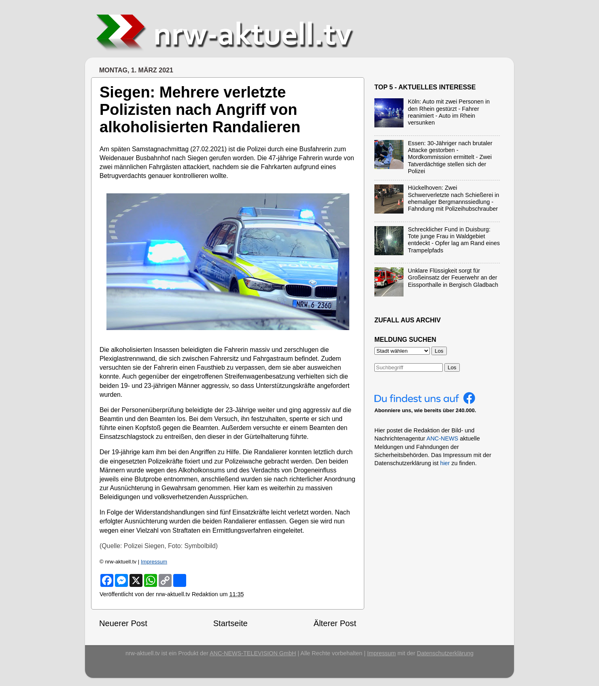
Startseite (230, 623)
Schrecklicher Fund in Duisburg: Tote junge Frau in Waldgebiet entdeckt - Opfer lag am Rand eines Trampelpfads (454, 240)
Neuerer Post (123, 623)
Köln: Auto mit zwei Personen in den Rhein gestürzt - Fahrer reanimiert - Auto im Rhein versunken (449, 112)
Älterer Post (335, 623)
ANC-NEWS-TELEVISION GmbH (253, 653)
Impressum (154, 562)
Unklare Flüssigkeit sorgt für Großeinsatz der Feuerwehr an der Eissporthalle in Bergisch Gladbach (453, 277)
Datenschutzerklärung (445, 653)
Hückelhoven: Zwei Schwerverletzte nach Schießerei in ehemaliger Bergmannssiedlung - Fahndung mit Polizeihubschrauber (453, 198)
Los (452, 367)
